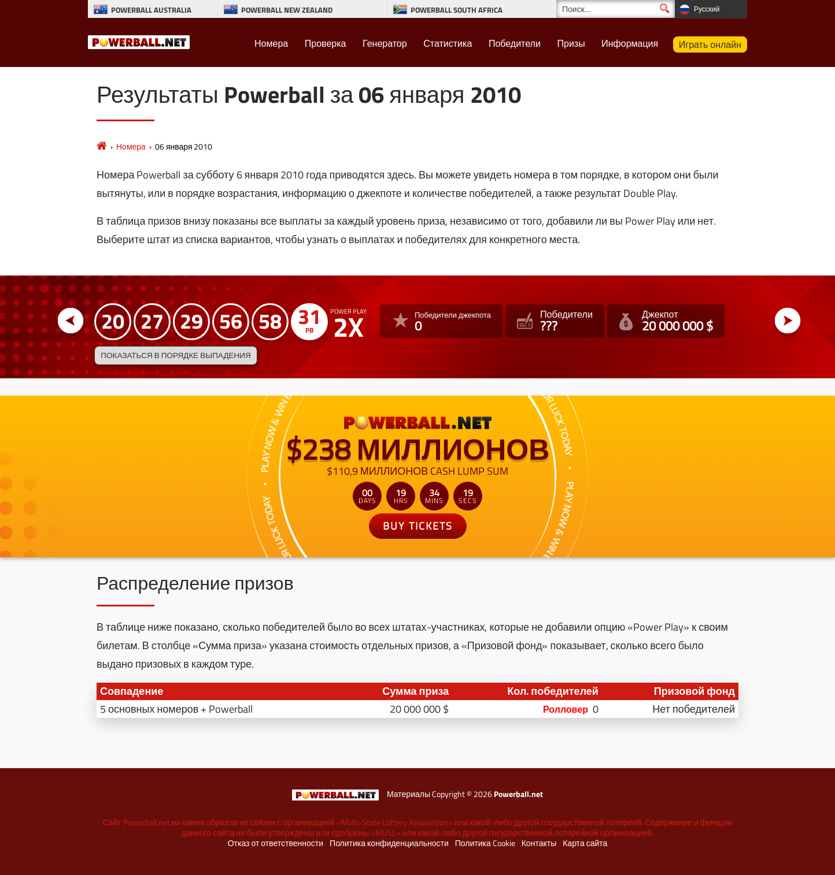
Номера (271, 43)
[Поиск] (615, 9)
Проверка (325, 43)
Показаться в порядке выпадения (175, 355)
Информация (629, 43)
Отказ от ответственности (275, 843)
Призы (571, 43)
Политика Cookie (485, 843)
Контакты (539, 843)
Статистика (447, 43)
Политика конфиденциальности (389, 843)
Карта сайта (585, 843)
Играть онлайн (710, 44)
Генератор (385, 43)
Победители (515, 43)
